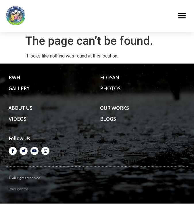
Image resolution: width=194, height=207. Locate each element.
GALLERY (19, 88)
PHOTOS (110, 88)
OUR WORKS (114, 108)
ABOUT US (20, 108)
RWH (14, 77)
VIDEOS (17, 119)
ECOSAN (109, 77)
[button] (181, 15)
